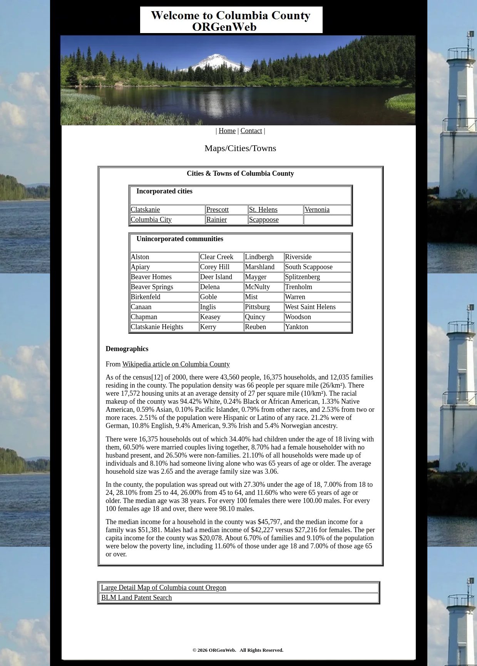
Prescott (217, 209)
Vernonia (317, 209)
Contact (251, 131)
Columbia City (151, 219)
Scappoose (264, 219)
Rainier (216, 219)
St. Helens (263, 209)
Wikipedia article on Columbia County (176, 364)
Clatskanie (145, 209)
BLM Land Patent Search (136, 597)
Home (227, 131)
